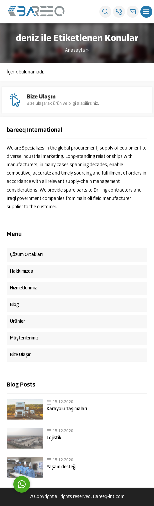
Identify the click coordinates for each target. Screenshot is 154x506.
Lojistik (54, 438)
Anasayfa (75, 50)
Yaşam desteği (61, 467)
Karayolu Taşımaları (67, 409)
